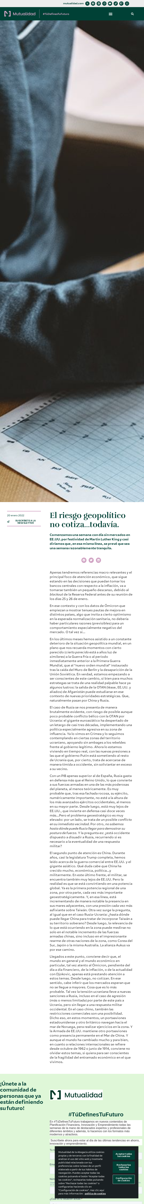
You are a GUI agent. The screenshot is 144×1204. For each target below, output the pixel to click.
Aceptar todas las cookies (124, 1155)
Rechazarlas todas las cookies (124, 1167)
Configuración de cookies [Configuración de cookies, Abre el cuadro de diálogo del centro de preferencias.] (124, 1179)
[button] (110, 14)
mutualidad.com (73, 3)
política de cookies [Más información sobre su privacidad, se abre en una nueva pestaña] (95, 1193)
